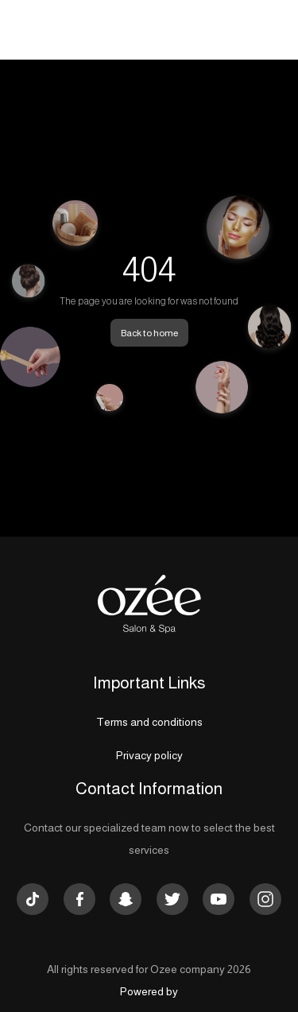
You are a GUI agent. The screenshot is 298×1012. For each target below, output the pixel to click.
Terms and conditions (149, 721)
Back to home (149, 333)
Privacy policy (149, 755)
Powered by (149, 991)
